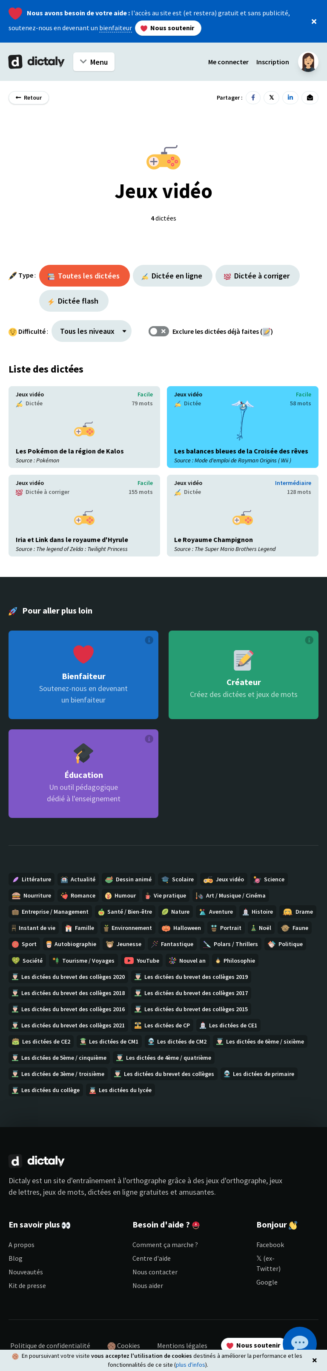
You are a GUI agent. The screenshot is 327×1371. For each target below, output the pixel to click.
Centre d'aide (151, 1258)
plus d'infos (190, 1364)
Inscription (272, 61)
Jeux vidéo (30, 394)
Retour (29, 97)
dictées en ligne (113, 1192)
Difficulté (32, 331)
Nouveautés (26, 1272)
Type (25, 275)
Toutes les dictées (84, 275)
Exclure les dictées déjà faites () (222, 331)
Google (267, 1282)
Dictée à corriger (257, 275)
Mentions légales (182, 1345)
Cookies (123, 1346)
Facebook (270, 1244)
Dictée (29, 403)
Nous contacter (155, 1272)
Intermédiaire (293, 483)
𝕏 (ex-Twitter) (268, 1263)
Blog (16, 1258)
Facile (145, 394)
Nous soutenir (167, 27)
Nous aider (147, 1285)
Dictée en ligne (171, 275)
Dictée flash (73, 301)
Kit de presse (27, 1285)
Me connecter (228, 61)
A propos (21, 1244)
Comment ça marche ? (165, 1244)
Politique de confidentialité (50, 1345)
